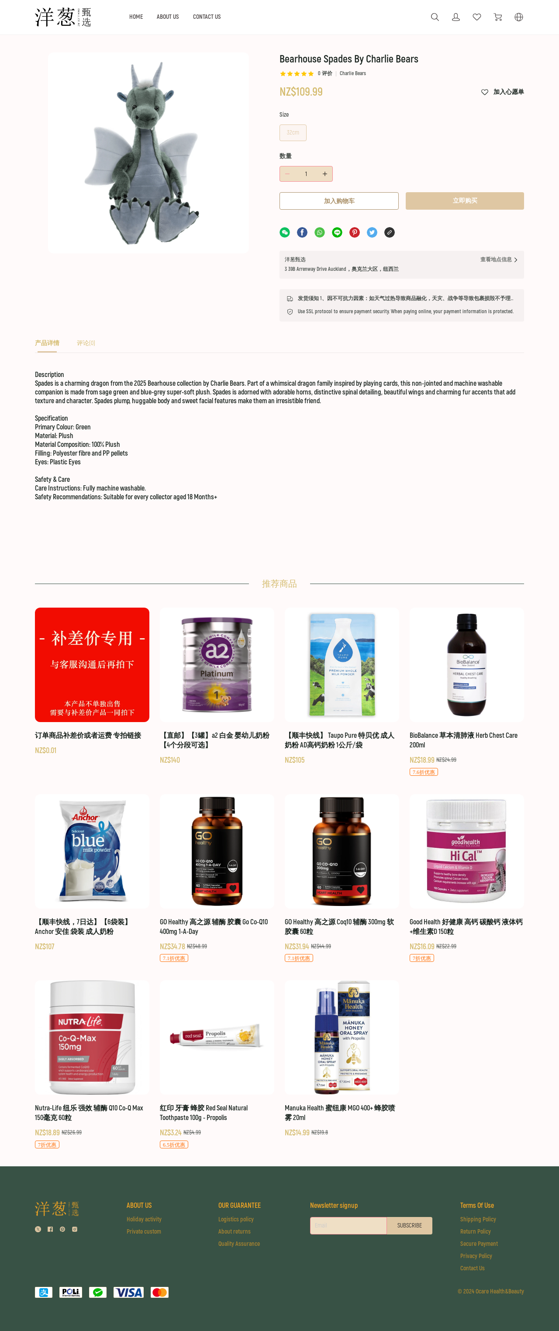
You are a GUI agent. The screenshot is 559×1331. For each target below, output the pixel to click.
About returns (234, 1231)
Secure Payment (479, 1244)
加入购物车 (339, 201)
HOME (136, 17)
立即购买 (465, 200)
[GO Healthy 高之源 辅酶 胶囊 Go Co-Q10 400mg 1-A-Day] (217, 878)
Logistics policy (236, 1219)
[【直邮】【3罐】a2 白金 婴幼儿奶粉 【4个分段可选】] (217, 687)
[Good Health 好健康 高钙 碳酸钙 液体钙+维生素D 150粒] (467, 878)
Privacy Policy (476, 1256)
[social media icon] (38, 1230)
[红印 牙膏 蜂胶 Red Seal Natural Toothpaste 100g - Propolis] (217, 1064)
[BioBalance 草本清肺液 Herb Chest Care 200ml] (467, 692)
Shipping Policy (478, 1219)
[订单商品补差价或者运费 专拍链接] (92, 682)
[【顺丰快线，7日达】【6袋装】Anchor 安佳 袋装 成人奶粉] (92, 873)
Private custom (144, 1231)
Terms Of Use (477, 1205)
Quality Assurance (239, 1244)
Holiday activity (144, 1219)
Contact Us (472, 1268)
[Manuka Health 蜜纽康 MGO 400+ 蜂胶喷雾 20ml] (342, 1059)
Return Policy (475, 1231)
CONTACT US (207, 17)
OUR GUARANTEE (239, 1205)
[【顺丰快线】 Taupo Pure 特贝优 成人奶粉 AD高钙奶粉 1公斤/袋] (342, 687)
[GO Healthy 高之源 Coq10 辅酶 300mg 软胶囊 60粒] (342, 878)
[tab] (47, 346)
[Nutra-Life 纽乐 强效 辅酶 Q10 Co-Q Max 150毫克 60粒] (92, 1064)
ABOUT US (168, 17)
